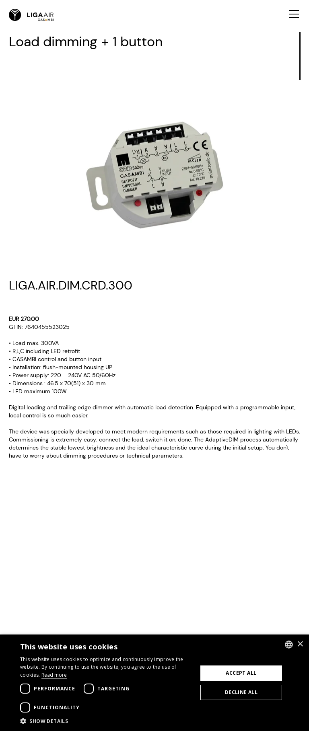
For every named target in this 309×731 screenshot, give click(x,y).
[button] (106, 721)
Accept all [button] (241, 672)
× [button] (300, 644)
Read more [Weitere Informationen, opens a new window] (54, 674)
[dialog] (154, 682)
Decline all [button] (241, 692)
